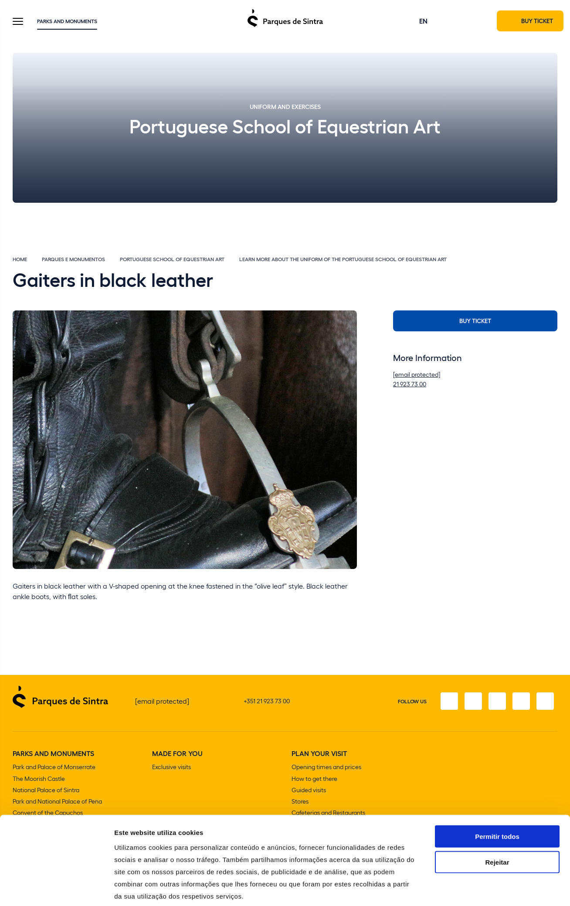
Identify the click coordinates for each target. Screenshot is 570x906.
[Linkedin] (545, 701)
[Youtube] (520, 701)
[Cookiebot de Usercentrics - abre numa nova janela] (56, 889)
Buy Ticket (475, 321)
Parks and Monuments (67, 21)
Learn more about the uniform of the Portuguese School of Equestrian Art (343, 260)
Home (20, 260)
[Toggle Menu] (18, 22)
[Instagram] (472, 701)
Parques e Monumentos (73, 260)
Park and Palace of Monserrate (54, 767)
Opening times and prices (326, 767)
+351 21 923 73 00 (267, 701)
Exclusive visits (171, 767)
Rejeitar (497, 818)
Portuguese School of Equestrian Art (172, 260)
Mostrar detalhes (478, 888)
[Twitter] (496, 701)
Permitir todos (497, 793)
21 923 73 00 (409, 384)
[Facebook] (447, 701)
